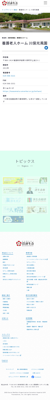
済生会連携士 (30, 265)
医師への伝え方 (31, 307)
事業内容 (29, 253)
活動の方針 (6, 256)
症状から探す (30, 299)
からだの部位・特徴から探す (35, 301)
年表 (4, 277)
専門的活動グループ (32, 284)
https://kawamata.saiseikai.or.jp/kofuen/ (22, 91)
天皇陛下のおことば (8, 265)
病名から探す (30, 304)
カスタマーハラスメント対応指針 (19, 373)
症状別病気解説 (31, 295)
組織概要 (5, 259)
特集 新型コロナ (7, 349)
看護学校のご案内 (33, 329)
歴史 (4, 262)
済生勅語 (5, 268)
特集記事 (29, 310)
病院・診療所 (7, 299)
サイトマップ (10, 369)
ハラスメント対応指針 (37, 369)
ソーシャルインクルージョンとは (37, 259)
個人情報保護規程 (22, 369)
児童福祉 (5, 301)
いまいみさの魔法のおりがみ (11, 347)
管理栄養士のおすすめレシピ (11, 352)
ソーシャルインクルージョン (12, 355)
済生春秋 (5, 344)
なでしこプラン (31, 262)
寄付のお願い (30, 274)
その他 (5, 310)
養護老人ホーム (22, 38)
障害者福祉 (6, 307)
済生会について (7, 253)
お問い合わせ (36, 373)
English (5, 360)
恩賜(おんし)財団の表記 (10, 274)
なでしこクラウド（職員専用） (18, 376)
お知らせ (5, 318)
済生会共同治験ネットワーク (36, 277)
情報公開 (29, 287)
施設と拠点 (6, 295)
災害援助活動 (30, 268)
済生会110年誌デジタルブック (12, 279)
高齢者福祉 (12, 38)
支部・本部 (6, 313)
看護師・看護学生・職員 (35, 326)
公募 (28, 290)
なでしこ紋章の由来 (8, 271)
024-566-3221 (9, 76)
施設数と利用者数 (32, 256)
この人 (5, 341)
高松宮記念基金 (31, 271)
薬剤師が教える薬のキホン (10, 338)
